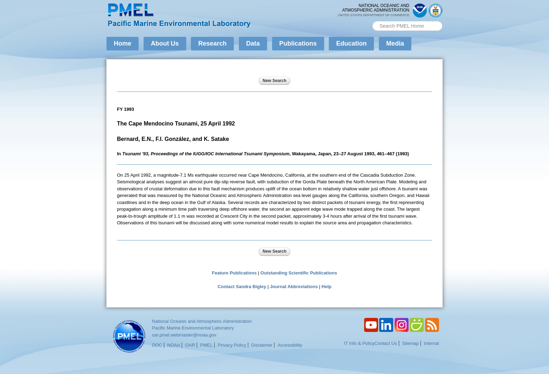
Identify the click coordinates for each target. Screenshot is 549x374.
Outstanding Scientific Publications (298, 273)
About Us (165, 43)
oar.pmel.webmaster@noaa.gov (184, 335)
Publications (298, 43)
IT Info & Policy (359, 343)
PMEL (206, 345)
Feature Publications (234, 273)
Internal (431, 343)
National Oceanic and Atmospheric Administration (202, 321)
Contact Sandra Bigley (242, 286)
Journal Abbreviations (294, 286)
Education (351, 43)
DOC (157, 345)
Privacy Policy (232, 345)
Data (253, 43)
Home (122, 43)
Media (395, 43)
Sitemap (410, 343)
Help (326, 286)
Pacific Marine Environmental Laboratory (193, 328)
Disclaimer (261, 345)
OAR (190, 345)
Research (212, 43)
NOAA (173, 345)
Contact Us (385, 343)
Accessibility (290, 345)
